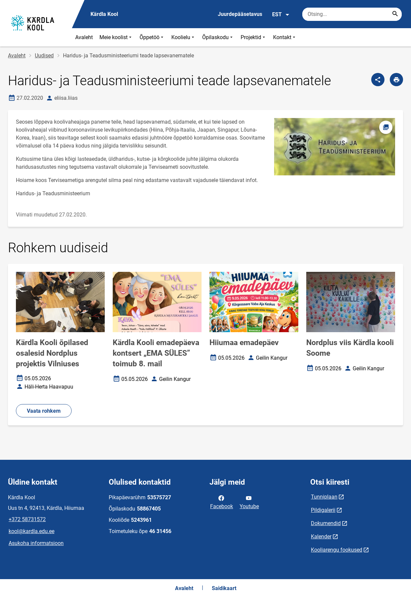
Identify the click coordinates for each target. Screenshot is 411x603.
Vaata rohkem (44, 411)
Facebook (221, 502)
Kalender (321, 536)
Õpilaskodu (218, 37)
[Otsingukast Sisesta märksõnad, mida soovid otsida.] (352, 14)
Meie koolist (116, 37)
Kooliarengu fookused (336, 550)
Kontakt (285, 37)
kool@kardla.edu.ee (31, 531)
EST (281, 15)
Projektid (253, 37)
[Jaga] (377, 79)
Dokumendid (326, 523)
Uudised (44, 55)
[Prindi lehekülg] (396, 79)
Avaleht (84, 37)
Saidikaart (224, 588)
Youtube (249, 502)
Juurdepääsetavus (240, 14)
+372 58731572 (27, 519)
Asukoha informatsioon (36, 543)
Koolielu (183, 37)
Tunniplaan (324, 497)
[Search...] (395, 14)
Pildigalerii (323, 510)
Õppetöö (152, 37)
